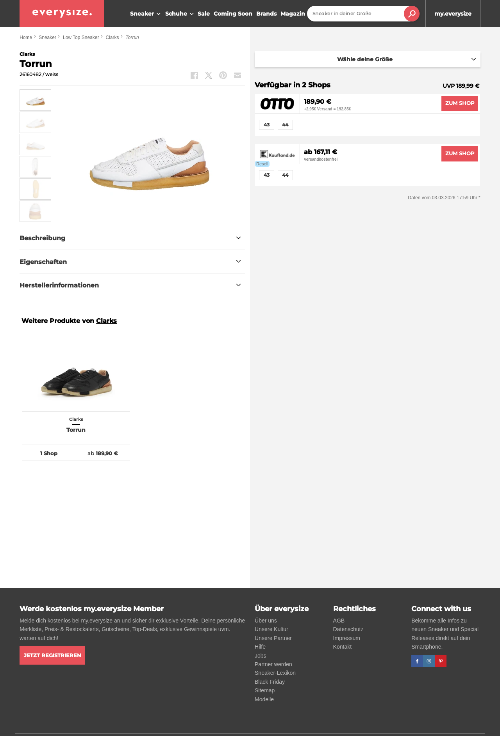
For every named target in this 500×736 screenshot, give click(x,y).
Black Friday (270, 682)
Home (26, 37)
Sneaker (146, 14)
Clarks (112, 37)
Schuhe (180, 14)
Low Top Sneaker (81, 37)
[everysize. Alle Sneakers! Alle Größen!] (62, 13)
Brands (266, 13)
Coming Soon (233, 13)
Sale (204, 13)
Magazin (292, 13)
